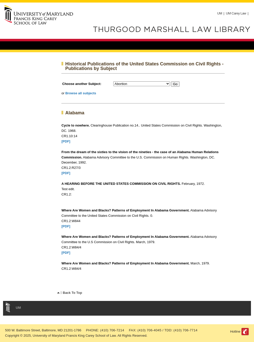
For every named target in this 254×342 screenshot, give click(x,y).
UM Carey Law (236, 13)
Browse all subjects (80, 93)
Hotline (235, 331)
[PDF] (65, 141)
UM (219, 13)
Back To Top (72, 293)
